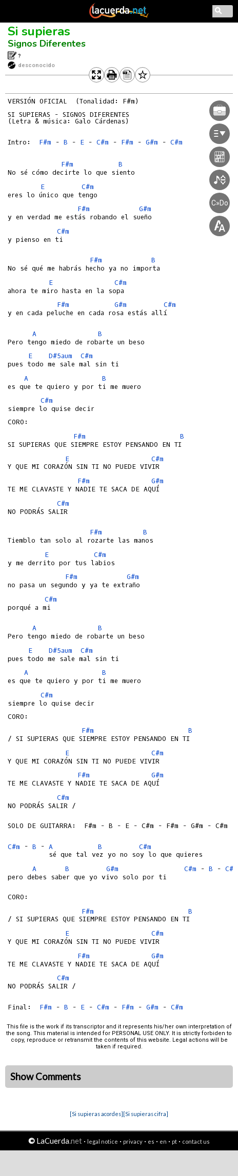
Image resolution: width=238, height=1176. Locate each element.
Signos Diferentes (47, 43)
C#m (102, 142)
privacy (133, 1141)
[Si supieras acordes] (96, 1113)
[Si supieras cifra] (145, 1113)
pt (174, 1141)
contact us (196, 1141)
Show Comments (45, 1076)
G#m (120, 304)
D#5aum (60, 356)
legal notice (102, 1141)
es (151, 1141)
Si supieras (39, 31)
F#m (45, 142)
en (163, 1141)
